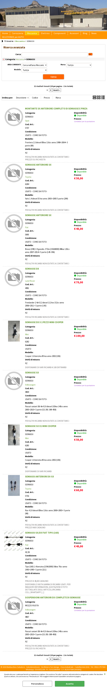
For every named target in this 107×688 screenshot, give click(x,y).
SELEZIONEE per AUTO (12, 40)
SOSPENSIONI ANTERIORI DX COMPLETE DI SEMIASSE (53, 601)
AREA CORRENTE (14, 69)
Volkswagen (30, 389)
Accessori (68, 34)
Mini (27, 338)
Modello (17, 74)
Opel (27, 125)
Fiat (26, 231)
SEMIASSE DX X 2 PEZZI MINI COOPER (44, 326)
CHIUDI (105, 674)
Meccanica (29, 34)
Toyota (28, 181)
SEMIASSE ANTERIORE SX (38, 168)
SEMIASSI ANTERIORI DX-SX (39, 480)
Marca (63, 69)
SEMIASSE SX (32, 376)
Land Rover (30, 285)
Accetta (69, 683)
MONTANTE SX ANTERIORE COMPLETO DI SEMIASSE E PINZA (56, 112)
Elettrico (41, 34)
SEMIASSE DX (32, 272)
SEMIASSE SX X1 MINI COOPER (40, 430)
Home (4, 34)
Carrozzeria (15, 34)
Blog (78, 34)
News (85, 34)
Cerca (18, 58)
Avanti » (56, 94)
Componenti (55, 34)
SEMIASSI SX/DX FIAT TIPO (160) (42, 536)
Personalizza (37, 683)
